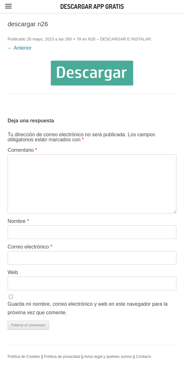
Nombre (18, 221)
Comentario (22, 150)
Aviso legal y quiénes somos (108, 356)
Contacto (143, 356)
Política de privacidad (62, 356)
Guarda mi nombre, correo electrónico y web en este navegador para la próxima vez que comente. (88, 308)
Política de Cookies (24, 356)
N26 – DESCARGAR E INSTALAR (119, 39)
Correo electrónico (30, 246)
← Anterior (20, 48)
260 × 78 (73, 39)
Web (13, 272)
